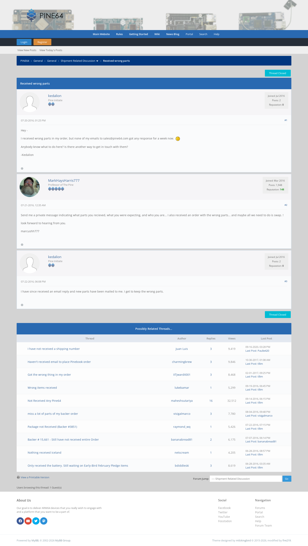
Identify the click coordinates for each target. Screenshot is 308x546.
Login (24, 42)
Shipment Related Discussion (78, 61)
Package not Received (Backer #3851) (52, 427)
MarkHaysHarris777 (64, 180)
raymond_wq (181, 427)
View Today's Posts (51, 50)
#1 (286, 120)
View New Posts (26, 50)
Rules (119, 34)
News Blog (172, 34)
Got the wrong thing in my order (49, 374)
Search (203, 34)
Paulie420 (263, 350)
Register (42, 42)
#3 (286, 281)
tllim (260, 363)
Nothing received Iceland (44, 452)
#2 (286, 204)
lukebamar (182, 388)
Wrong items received (42, 388)
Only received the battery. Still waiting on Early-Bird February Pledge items (78, 465)
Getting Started (138, 34)
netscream (182, 452)
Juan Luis (182, 349)
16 (211, 401)
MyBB (34, 540)
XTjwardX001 (181, 374)
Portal (189, 34)
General (38, 61)
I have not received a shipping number (54, 349)
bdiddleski (182, 465)
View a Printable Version (35, 477)
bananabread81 (181, 439)
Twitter (223, 512)
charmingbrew (182, 362)
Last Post (250, 350)
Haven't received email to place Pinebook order (59, 362)
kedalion (54, 95)
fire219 (287, 540)
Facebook (224, 508)
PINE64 (24, 61)
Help (216, 34)
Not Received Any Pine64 (44, 401)
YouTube (224, 517)
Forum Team (263, 525)
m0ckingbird (243, 540)
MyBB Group (62, 540)
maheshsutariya (182, 401)
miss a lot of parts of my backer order (53, 414)
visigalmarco (181, 414)
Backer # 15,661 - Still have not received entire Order (63, 439)
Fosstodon (225, 521)
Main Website (101, 34)
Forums (260, 508)
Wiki (157, 34)
